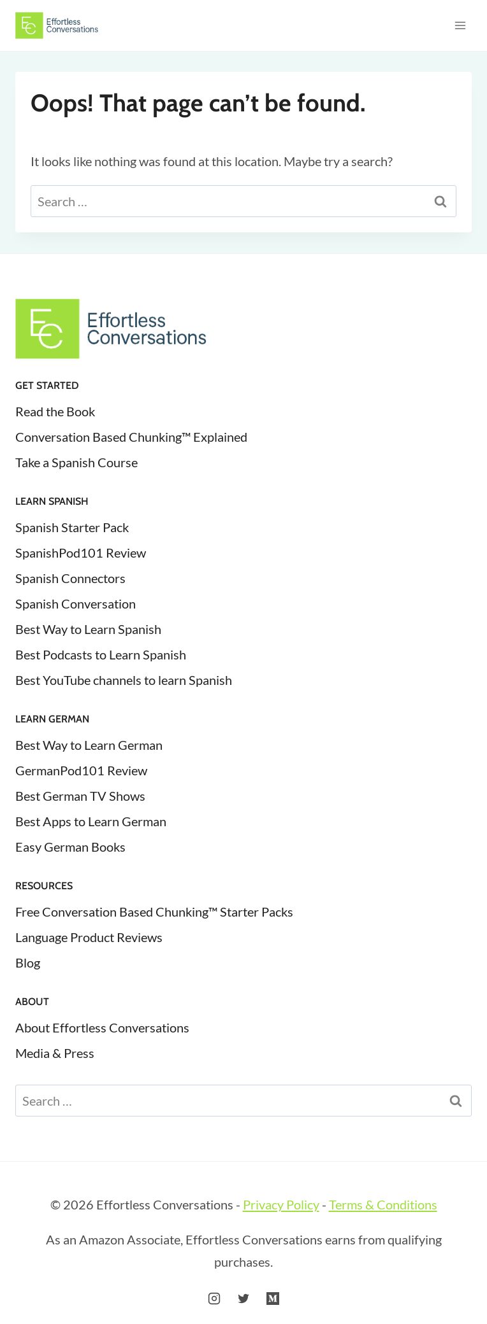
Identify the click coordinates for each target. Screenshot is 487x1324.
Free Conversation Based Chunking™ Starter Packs (154, 911)
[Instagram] (214, 1298)
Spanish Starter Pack (72, 527)
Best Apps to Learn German (90, 821)
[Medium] (273, 1298)
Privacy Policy (281, 1204)
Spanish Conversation (75, 603)
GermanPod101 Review (81, 770)
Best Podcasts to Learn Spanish (100, 654)
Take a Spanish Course (76, 462)
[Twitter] (243, 1298)
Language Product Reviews (89, 937)
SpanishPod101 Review (80, 552)
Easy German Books (70, 846)
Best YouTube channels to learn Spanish (123, 679)
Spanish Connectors (70, 578)
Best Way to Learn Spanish (88, 629)
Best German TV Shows (80, 795)
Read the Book (55, 411)
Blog (27, 962)
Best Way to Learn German (89, 744)
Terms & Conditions (383, 1204)
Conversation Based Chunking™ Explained (131, 436)
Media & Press (54, 1052)
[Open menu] (460, 25)
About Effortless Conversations (102, 1027)
